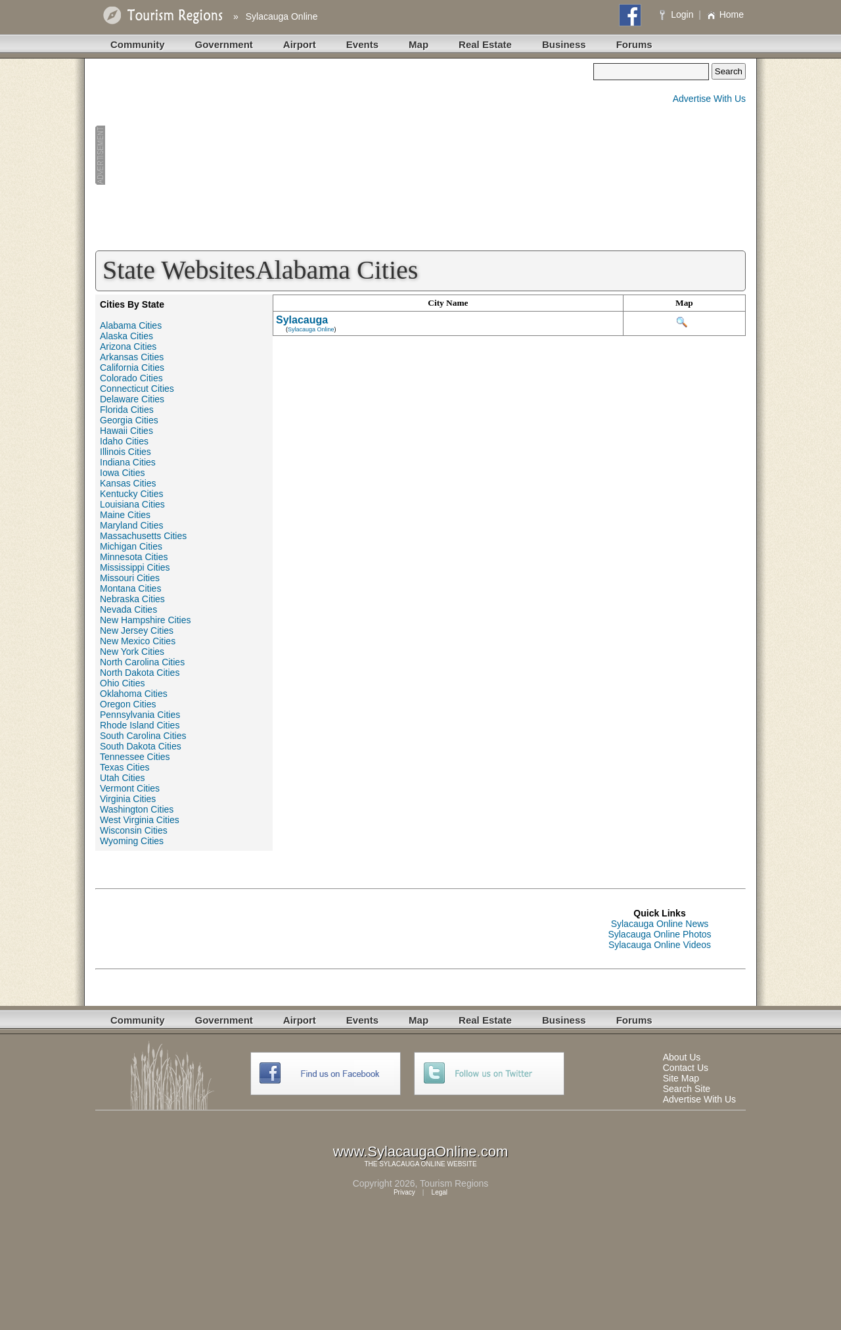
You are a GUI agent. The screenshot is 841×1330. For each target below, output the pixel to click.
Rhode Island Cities (139, 725)
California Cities (132, 367)
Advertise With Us (709, 98)
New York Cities (132, 651)
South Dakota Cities (140, 746)
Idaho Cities (124, 441)
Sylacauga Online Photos (659, 934)
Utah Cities (122, 777)
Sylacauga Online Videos (659, 944)
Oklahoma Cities (134, 693)
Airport (299, 44)
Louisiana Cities (132, 504)
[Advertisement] (344, 155)
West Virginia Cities (139, 820)
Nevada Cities (128, 609)
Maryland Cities (131, 525)
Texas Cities (124, 767)
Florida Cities (127, 409)
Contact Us (685, 1067)
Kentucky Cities (131, 493)
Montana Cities (130, 588)
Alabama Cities (131, 325)
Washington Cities (136, 809)
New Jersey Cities (136, 630)
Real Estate (485, 44)
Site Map (681, 1078)
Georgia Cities (129, 420)
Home (725, 14)
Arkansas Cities (132, 357)
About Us (682, 1057)
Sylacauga (302, 319)
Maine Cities (125, 515)
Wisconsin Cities (134, 830)
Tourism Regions (454, 1183)
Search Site (686, 1088)
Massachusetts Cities (143, 536)
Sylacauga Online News (660, 923)
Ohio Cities (122, 683)
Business (564, 44)
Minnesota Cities (134, 557)
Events (362, 44)
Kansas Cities (128, 483)
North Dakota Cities (139, 672)
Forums (634, 44)
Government (224, 44)
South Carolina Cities (143, 735)
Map (418, 44)
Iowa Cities (122, 472)
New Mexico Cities (137, 641)
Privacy (404, 1192)
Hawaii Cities (126, 430)
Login (678, 14)
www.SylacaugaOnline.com (421, 1151)
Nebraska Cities (132, 599)
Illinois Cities (125, 451)
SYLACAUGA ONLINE (412, 1164)
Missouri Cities (130, 578)
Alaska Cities (126, 336)
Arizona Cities (128, 346)
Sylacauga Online (282, 16)
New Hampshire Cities (145, 620)
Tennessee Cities (135, 756)
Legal (439, 1192)
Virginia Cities (128, 799)
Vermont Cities (130, 788)
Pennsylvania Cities (140, 714)
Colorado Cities (131, 378)
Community (137, 44)
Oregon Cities (128, 704)
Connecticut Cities (137, 388)
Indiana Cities (128, 462)
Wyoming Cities (132, 841)
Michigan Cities (131, 546)
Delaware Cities (132, 399)
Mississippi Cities (135, 567)
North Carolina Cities (142, 662)
